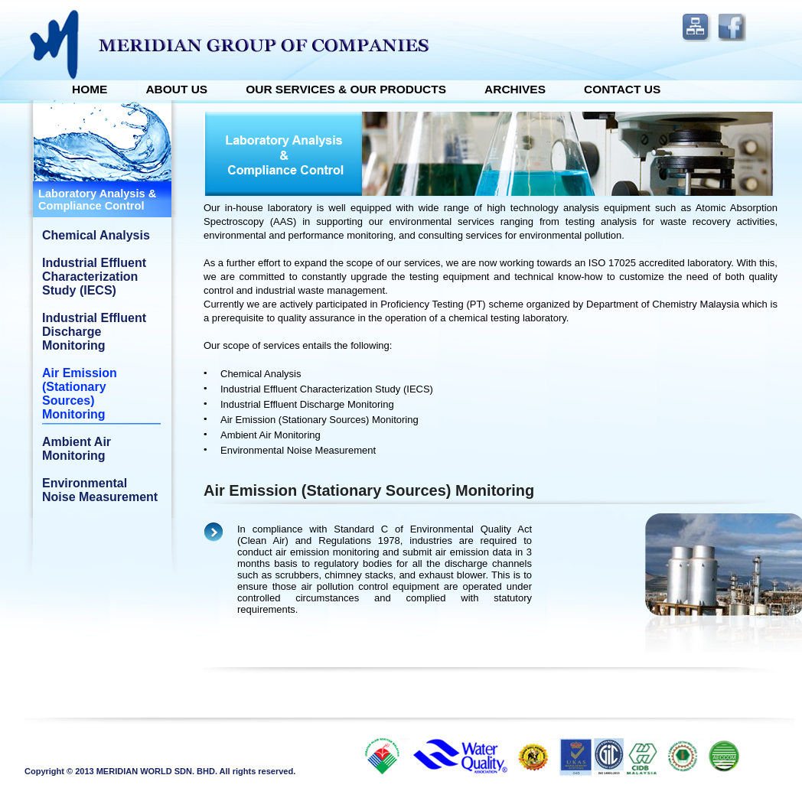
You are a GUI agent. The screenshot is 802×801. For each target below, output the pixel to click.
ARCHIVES (515, 89)
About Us (176, 89)
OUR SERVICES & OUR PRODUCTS (346, 89)
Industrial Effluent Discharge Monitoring (94, 331)
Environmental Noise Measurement (100, 490)
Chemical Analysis (96, 235)
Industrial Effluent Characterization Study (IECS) (94, 276)
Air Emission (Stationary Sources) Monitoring (79, 393)
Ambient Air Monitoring (76, 448)
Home (89, 89)
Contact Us (622, 89)
